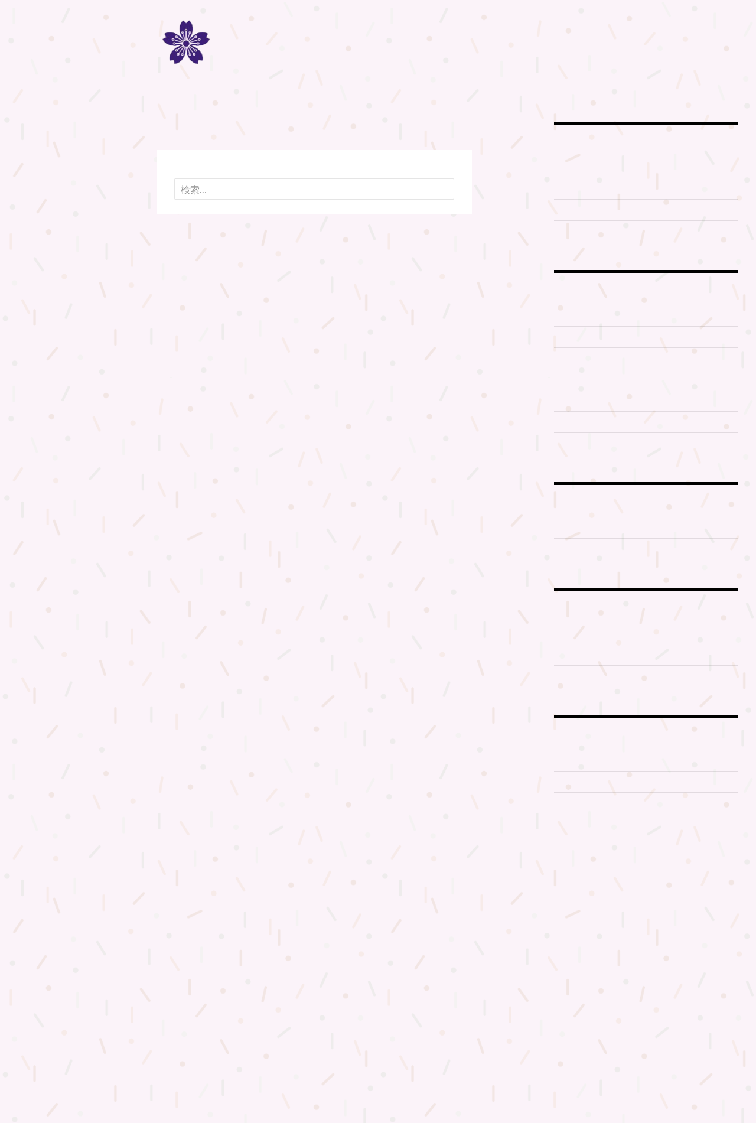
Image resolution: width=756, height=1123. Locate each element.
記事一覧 (34, 212)
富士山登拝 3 (581, 358)
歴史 (563, 231)
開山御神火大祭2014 (597, 676)
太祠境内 (572, 781)
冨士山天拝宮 (581, 527)
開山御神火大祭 (586, 654)
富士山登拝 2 (581, 337)
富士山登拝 (38, 169)
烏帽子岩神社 (581, 549)
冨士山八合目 (42, 183)
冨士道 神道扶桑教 (378, 46)
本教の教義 (577, 210)
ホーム (30, 141)
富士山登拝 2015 (589, 400)
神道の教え (577, 167)
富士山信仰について (595, 188)
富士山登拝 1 (581, 315)
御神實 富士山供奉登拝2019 (612, 422)
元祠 (563, 633)
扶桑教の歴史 (42, 155)
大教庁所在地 (581, 803)
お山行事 (572, 379)
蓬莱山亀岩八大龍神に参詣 (609, 443)
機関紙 (30, 198)
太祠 (563, 760)
